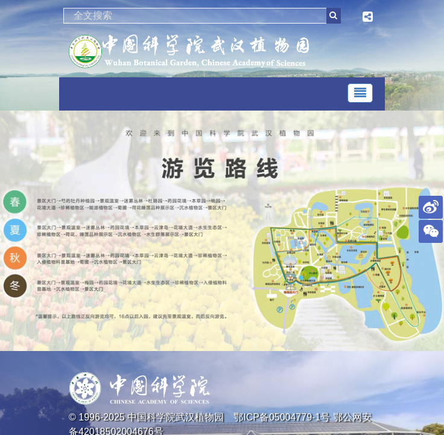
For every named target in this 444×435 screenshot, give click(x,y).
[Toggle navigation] (360, 93)
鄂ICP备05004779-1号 (281, 417)
